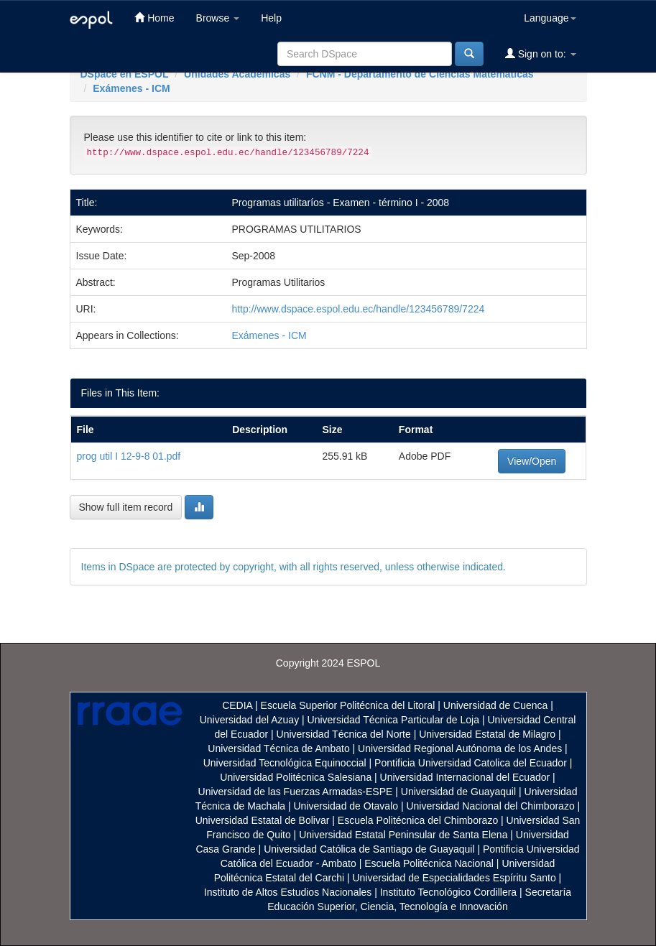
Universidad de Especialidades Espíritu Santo (453, 878)
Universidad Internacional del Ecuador (465, 777)
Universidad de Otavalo (346, 806)
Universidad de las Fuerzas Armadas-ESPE (295, 791)
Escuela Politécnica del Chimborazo (418, 820)
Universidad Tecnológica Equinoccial (284, 763)
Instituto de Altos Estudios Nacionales (287, 892)
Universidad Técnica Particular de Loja (393, 719)
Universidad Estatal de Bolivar (262, 820)
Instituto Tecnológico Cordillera (448, 892)
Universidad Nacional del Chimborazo (490, 806)
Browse (218, 18)
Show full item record (126, 507)
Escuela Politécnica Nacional (429, 863)
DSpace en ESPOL (124, 74)
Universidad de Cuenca (495, 705)
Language (550, 18)
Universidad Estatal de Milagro (487, 734)
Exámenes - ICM (131, 88)
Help (271, 18)
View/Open (531, 461)
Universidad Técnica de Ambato (278, 748)
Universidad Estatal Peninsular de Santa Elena (403, 834)
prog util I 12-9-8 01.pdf (129, 456)
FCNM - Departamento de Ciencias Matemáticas (420, 74)
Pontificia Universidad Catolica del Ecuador (470, 763)
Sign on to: (540, 53)
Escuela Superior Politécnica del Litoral (348, 705)
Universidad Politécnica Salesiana (295, 777)
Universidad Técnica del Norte (344, 734)
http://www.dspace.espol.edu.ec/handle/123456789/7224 (357, 309)
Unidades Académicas (237, 74)
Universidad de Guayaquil (458, 791)
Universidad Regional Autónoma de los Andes (460, 748)
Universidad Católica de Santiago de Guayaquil (369, 849)
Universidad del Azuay (250, 719)
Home (154, 17)
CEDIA (237, 705)
